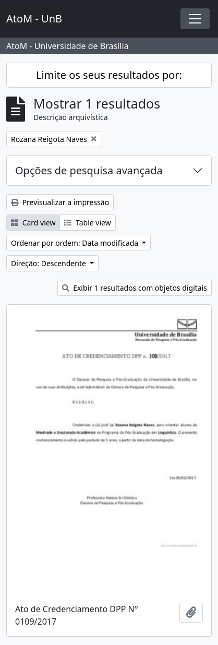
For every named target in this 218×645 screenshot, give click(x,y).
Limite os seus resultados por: (109, 75)
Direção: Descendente (49, 263)
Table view (87, 223)
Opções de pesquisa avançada (89, 170)
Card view (33, 223)
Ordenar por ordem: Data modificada (75, 243)
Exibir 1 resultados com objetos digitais (134, 288)
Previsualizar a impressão (60, 202)
